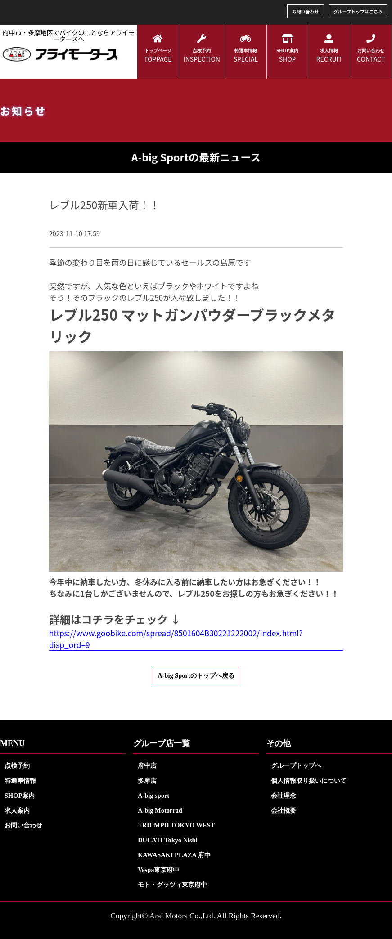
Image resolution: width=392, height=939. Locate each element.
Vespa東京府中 (158, 869)
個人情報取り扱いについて (309, 780)
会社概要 (283, 810)
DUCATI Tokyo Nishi (168, 840)
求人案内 (17, 810)
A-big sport (153, 795)
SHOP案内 (20, 795)
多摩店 (147, 780)
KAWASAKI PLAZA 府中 (174, 855)
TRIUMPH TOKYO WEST (176, 825)
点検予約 (17, 765)
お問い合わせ (305, 11)
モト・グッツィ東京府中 (172, 884)
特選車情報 (20, 780)
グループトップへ (296, 765)
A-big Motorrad (160, 810)
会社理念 (283, 795)
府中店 (147, 765)
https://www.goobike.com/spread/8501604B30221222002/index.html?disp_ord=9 (176, 638)
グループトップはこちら (358, 11)
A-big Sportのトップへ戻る (196, 675)
